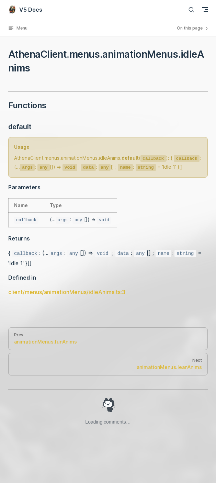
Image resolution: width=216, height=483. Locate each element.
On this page (193, 28)
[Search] (191, 9)
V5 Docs (25, 9)
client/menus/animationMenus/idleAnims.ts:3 (66, 292)
